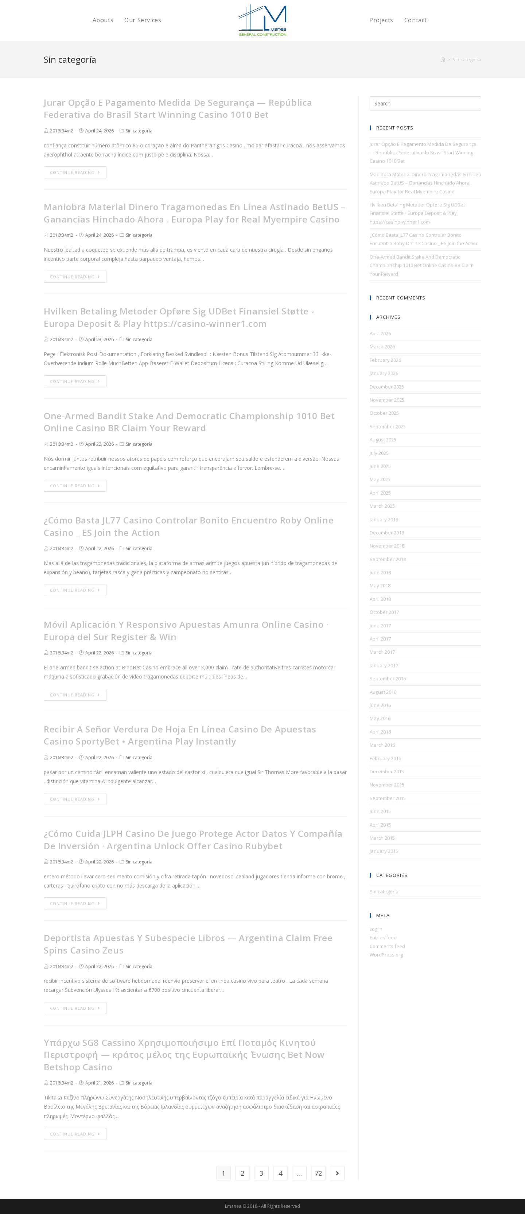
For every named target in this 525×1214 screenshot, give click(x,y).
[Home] (442, 59)
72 (318, 1173)
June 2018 (380, 572)
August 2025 (383, 439)
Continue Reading (75, 172)
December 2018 (387, 532)
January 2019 (384, 519)
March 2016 (382, 745)
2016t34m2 (61, 131)
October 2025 (384, 413)
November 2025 (387, 400)
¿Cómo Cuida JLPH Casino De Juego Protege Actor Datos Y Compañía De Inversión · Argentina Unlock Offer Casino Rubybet (193, 839)
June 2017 (380, 625)
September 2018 (388, 559)
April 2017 (380, 638)
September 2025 (388, 426)
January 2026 (384, 373)
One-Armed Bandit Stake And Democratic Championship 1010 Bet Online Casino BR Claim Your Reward (189, 422)
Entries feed (383, 937)
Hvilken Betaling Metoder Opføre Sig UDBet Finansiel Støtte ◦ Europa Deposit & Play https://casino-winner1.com (179, 317)
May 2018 (380, 585)
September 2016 (388, 678)
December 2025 (387, 386)
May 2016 (380, 718)
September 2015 (388, 798)
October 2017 (384, 612)
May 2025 (380, 479)
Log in (376, 929)
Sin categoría (139, 131)
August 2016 (383, 692)
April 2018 (380, 599)
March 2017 (382, 652)
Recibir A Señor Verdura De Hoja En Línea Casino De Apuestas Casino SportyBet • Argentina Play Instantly (180, 735)
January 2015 (384, 851)
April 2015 (380, 824)
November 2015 (387, 784)
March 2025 (382, 506)
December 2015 (387, 771)
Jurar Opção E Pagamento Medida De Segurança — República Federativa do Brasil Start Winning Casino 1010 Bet (178, 108)
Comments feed (387, 946)
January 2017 (384, 665)
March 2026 (382, 346)
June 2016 (380, 705)
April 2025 (380, 493)
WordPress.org (386, 954)
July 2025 (379, 453)
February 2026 (385, 360)
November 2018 (387, 545)
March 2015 (382, 838)
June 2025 (380, 466)
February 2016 (385, 758)
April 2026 (380, 333)
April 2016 (380, 731)
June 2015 (380, 811)
